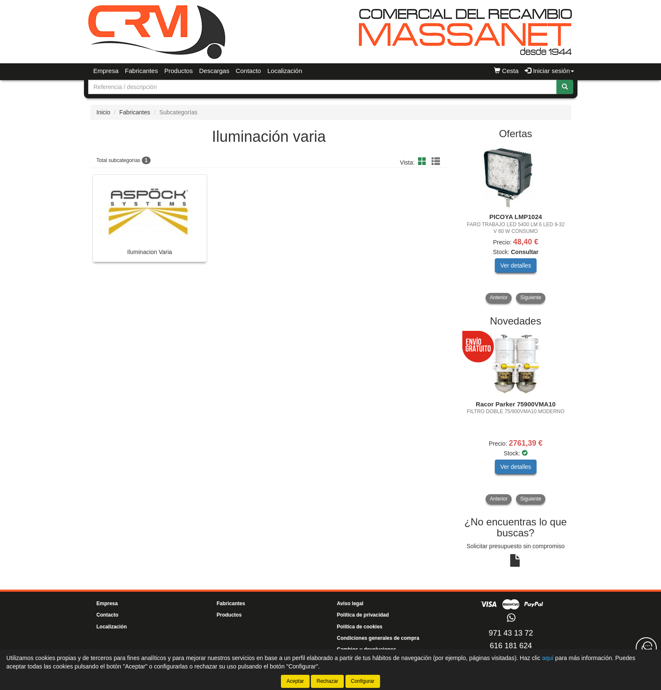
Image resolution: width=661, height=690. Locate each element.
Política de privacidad (363, 615)
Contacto (248, 70)
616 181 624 (511, 645)
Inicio (104, 112)
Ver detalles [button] (515, 265)
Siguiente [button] (530, 297)
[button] (423, 161)
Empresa (106, 70)
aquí (547, 658)
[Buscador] (322, 87)
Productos (178, 70)
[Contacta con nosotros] (646, 647)
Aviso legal (350, 603)
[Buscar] (564, 87)
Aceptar (295, 681)
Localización (284, 70)
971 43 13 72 (510, 633)
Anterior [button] (498, 297)
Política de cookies (360, 627)
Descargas (214, 70)
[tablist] (515, 224)
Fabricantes (141, 70)
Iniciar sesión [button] (549, 70)
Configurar (363, 681)
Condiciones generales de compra (378, 638)
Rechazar (327, 681)
